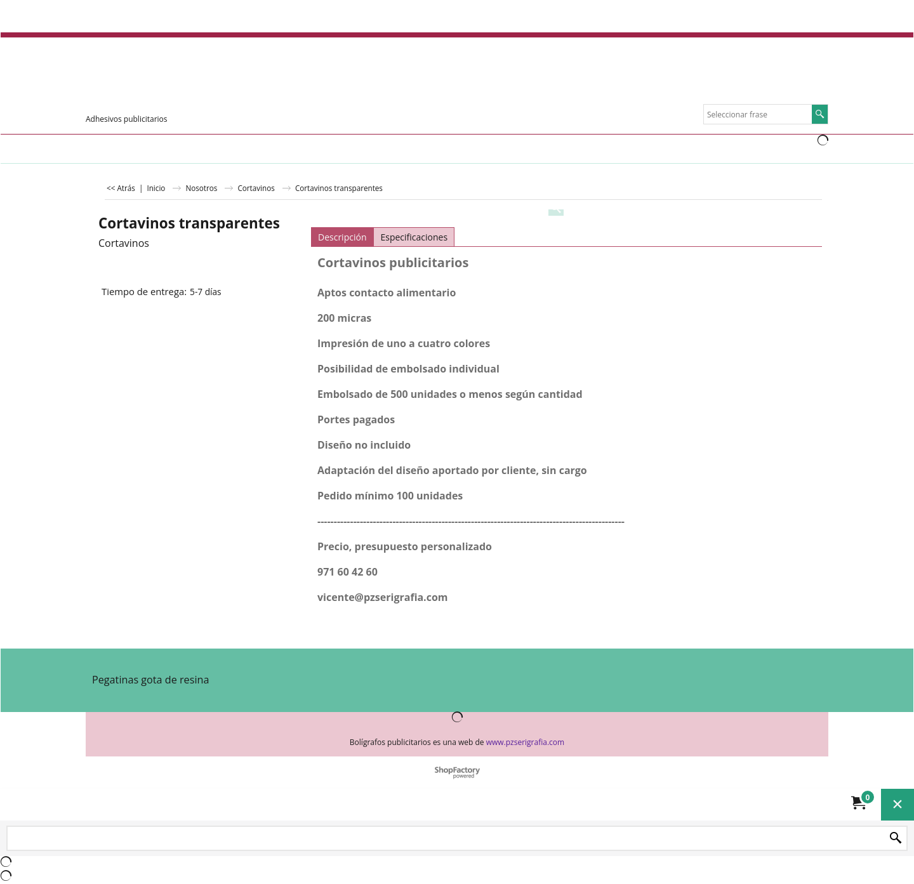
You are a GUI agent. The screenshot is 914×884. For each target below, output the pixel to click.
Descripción (342, 237)
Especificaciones (413, 237)
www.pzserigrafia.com (525, 742)
